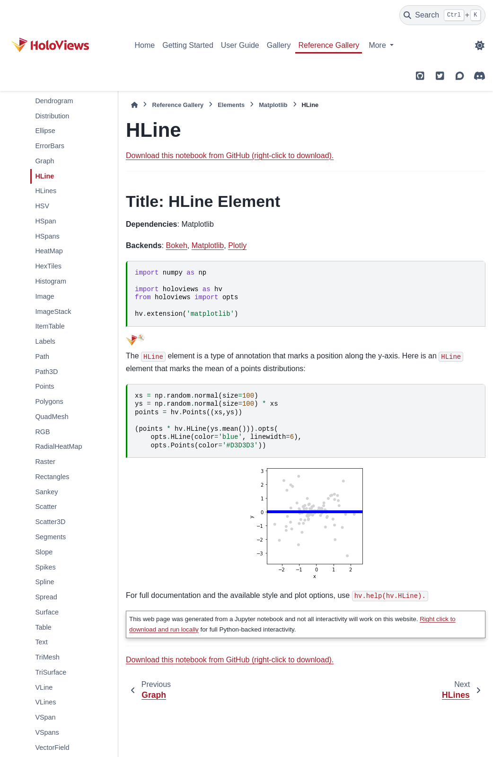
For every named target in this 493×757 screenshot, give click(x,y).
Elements (231, 104)
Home (145, 45)
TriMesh (47, 657)
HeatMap (48, 251)
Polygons (49, 401)
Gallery (279, 45)
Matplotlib (273, 104)
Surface (47, 612)
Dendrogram (54, 101)
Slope (44, 552)
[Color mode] (479, 45)
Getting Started (187, 45)
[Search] (442, 15)
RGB (42, 432)
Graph (44, 161)
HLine (44, 176)
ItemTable (49, 326)
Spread (46, 597)
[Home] (134, 105)
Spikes (45, 567)
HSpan (45, 221)
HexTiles (48, 266)
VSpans (47, 732)
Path (42, 356)
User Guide (240, 45)
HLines (45, 191)
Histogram (50, 281)
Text (41, 642)
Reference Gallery (328, 45)
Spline (44, 582)
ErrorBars (49, 146)
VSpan (45, 717)
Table (43, 627)
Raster (45, 461)
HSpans (47, 236)
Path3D (46, 371)
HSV (42, 206)
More (378, 45)
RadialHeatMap (58, 446)
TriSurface (50, 672)
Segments (50, 537)
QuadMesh (51, 416)
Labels (45, 341)
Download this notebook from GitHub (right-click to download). (230, 155)
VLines (45, 702)
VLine (44, 687)
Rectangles (52, 477)
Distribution (52, 116)
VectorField (52, 747)
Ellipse (45, 130)
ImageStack (53, 311)
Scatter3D (50, 521)
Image (44, 296)
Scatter (46, 506)
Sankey (46, 492)
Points (44, 386)
